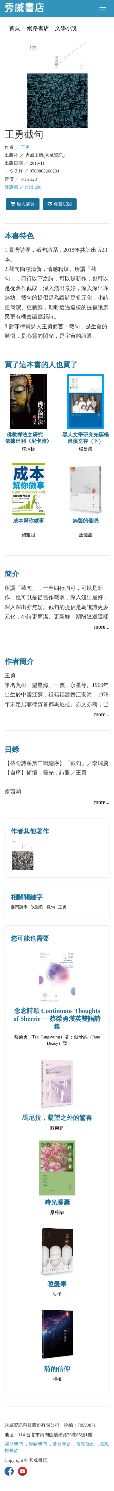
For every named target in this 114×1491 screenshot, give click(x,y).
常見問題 (62, 1444)
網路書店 (38, 28)
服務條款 (85, 1444)
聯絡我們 (38, 1444)
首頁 (14, 28)
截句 (51, 907)
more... (101, 627)
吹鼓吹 (37, 907)
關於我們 (14, 1444)
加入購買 (23, 204)
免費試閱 (60, 204)
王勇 (25, 147)
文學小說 (66, 28)
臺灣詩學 (19, 907)
